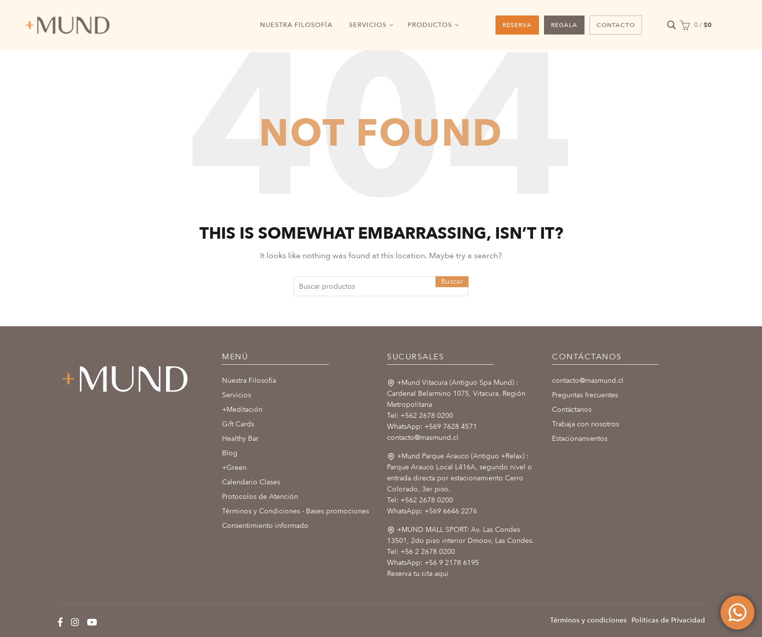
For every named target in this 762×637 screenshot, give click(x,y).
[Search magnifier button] (672, 25)
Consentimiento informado (265, 525)
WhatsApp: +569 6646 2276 (432, 511)
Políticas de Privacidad (668, 620)
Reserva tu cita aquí (417, 573)
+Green (234, 467)
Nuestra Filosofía (249, 380)
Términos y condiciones (588, 620)
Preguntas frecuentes (585, 395)
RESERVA (517, 25)
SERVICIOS (367, 25)
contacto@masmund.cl (422, 437)
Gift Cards (238, 424)
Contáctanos (572, 409)
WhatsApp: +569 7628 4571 (432, 426)
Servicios (236, 395)
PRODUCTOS (430, 25)
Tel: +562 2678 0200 (420, 415)
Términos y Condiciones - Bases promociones (295, 511)
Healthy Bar (240, 438)
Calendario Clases (251, 482)
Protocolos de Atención (260, 496)
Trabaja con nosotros (585, 424)
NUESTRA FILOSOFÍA (296, 25)
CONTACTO (615, 25)
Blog (230, 453)
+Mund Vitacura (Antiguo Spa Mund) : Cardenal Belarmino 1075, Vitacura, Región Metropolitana (456, 393)
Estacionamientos (580, 438)
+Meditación (242, 409)
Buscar (452, 281)
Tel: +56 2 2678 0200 (421, 551)
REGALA (564, 25)
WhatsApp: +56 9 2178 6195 (433, 562)
